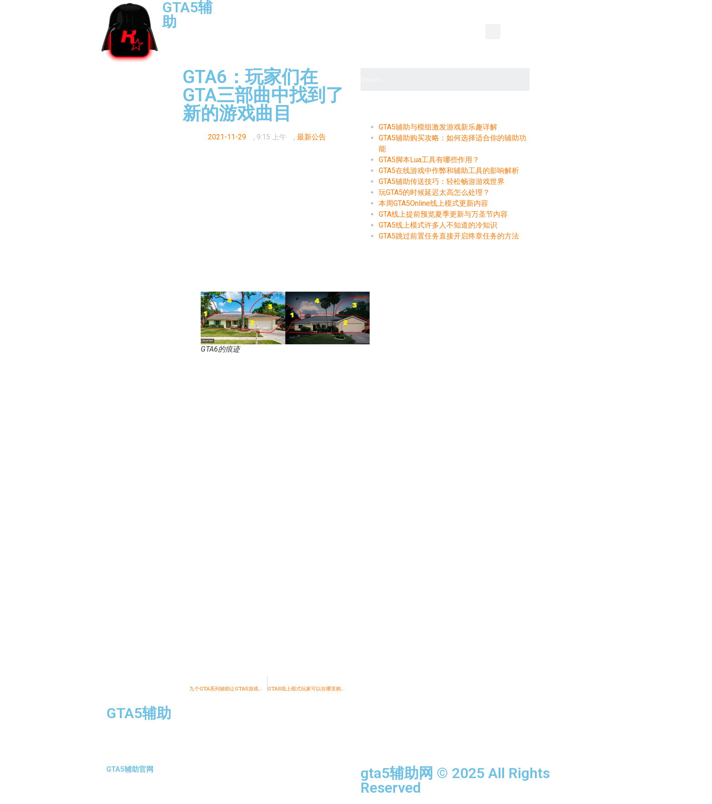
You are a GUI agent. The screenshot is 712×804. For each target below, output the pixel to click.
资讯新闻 (294, 21)
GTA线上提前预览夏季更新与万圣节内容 (443, 214)
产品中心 (341, 21)
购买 (469, 42)
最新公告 (311, 137)
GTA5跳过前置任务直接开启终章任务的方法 (449, 236)
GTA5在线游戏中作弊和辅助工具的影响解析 (449, 170)
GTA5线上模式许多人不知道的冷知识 (438, 225)
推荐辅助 (345, 42)
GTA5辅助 (138, 713)
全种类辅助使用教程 (411, 42)
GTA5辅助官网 (129, 769)
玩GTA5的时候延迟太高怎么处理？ (434, 192)
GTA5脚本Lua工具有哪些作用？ (429, 159)
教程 (382, 21)
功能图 (418, 21)
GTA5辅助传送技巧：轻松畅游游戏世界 (441, 181)
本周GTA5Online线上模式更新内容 (433, 203)
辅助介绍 (461, 21)
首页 (254, 21)
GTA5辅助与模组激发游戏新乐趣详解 (438, 127)
